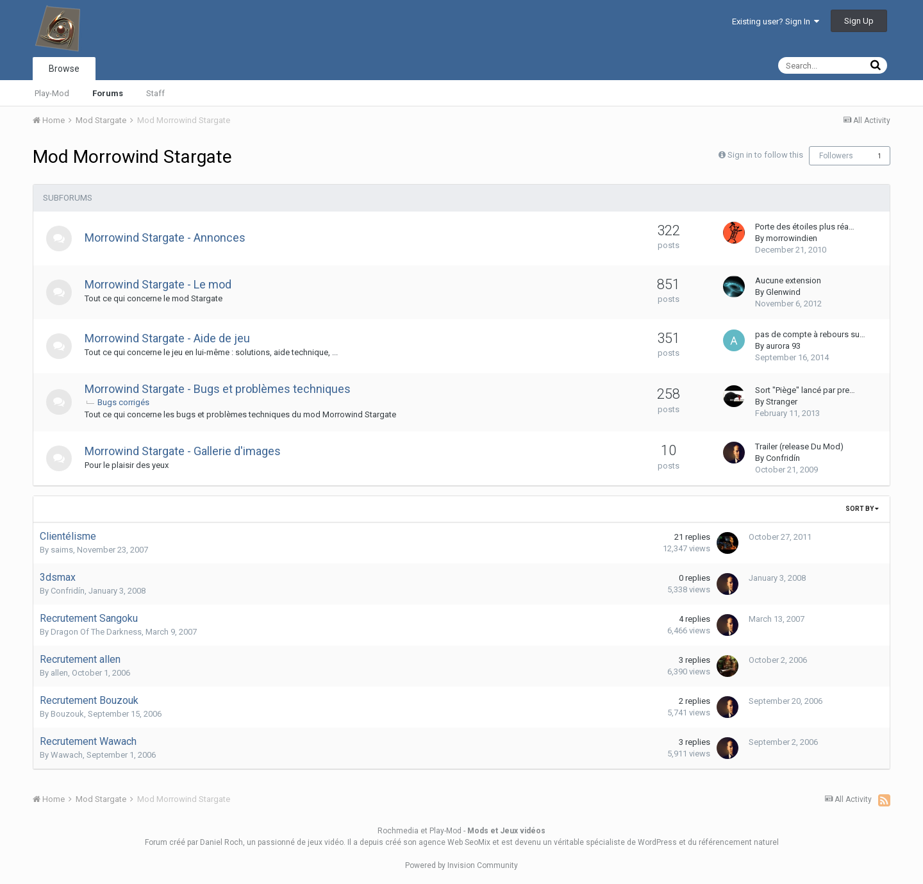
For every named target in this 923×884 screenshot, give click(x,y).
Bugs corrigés (123, 402)
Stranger (781, 401)
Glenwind (783, 292)
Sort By (862, 508)
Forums (107, 93)
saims (62, 550)
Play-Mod (52, 93)
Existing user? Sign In (775, 21)
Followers (836, 155)
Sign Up (859, 21)
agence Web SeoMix (454, 842)
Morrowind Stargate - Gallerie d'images (183, 451)
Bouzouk (67, 714)
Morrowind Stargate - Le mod (158, 284)
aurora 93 (783, 346)
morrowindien (791, 238)
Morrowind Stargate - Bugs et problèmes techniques (218, 389)
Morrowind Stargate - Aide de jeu (167, 338)
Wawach (67, 755)
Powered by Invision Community (461, 865)
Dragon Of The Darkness (96, 632)
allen (59, 673)
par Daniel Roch (215, 842)
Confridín (783, 458)
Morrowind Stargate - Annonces (165, 237)
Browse (64, 68)
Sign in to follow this (765, 155)
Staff (155, 93)
